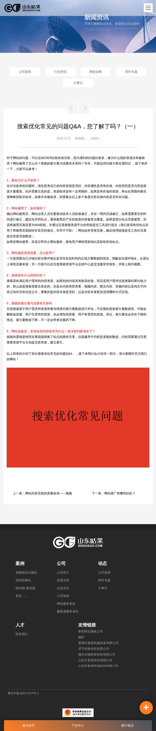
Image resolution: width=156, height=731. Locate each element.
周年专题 (131, 71)
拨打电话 (127, 725)
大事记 (78, 83)
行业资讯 (60, 71)
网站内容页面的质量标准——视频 (48, 493)
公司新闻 (25, 71)
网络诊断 (95, 71)
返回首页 (28, 725)
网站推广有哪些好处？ (119, 493)
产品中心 (78, 725)
